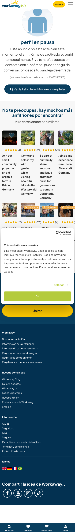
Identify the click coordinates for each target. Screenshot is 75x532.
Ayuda (5, 423)
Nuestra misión (10, 397)
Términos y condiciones (15, 446)
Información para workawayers (20, 348)
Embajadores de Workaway (18, 402)
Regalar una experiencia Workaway (22, 362)
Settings (59, 284)
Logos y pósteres (12, 392)
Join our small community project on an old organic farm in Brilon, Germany (9, 172)
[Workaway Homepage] (14, 3)
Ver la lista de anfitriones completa (37, 89)
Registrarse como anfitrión (17, 357)
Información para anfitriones (18, 343)
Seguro (6, 437)
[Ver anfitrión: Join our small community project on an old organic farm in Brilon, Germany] (9, 138)
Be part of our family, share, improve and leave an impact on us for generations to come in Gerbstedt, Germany (47, 176)
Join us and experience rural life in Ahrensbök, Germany (65, 164)
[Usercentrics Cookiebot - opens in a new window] (55, 233)
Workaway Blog (11, 379)
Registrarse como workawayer (19, 353)
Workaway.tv (9, 388)
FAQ (4, 432)
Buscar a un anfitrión (13, 339)
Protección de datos (13, 451)
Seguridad (8, 428)
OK (38, 296)
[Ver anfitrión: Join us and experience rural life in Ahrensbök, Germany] (65, 138)
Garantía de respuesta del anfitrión (21, 442)
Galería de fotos (11, 383)
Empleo (6, 406)
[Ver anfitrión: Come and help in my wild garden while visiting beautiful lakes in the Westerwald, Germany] (28, 138)
